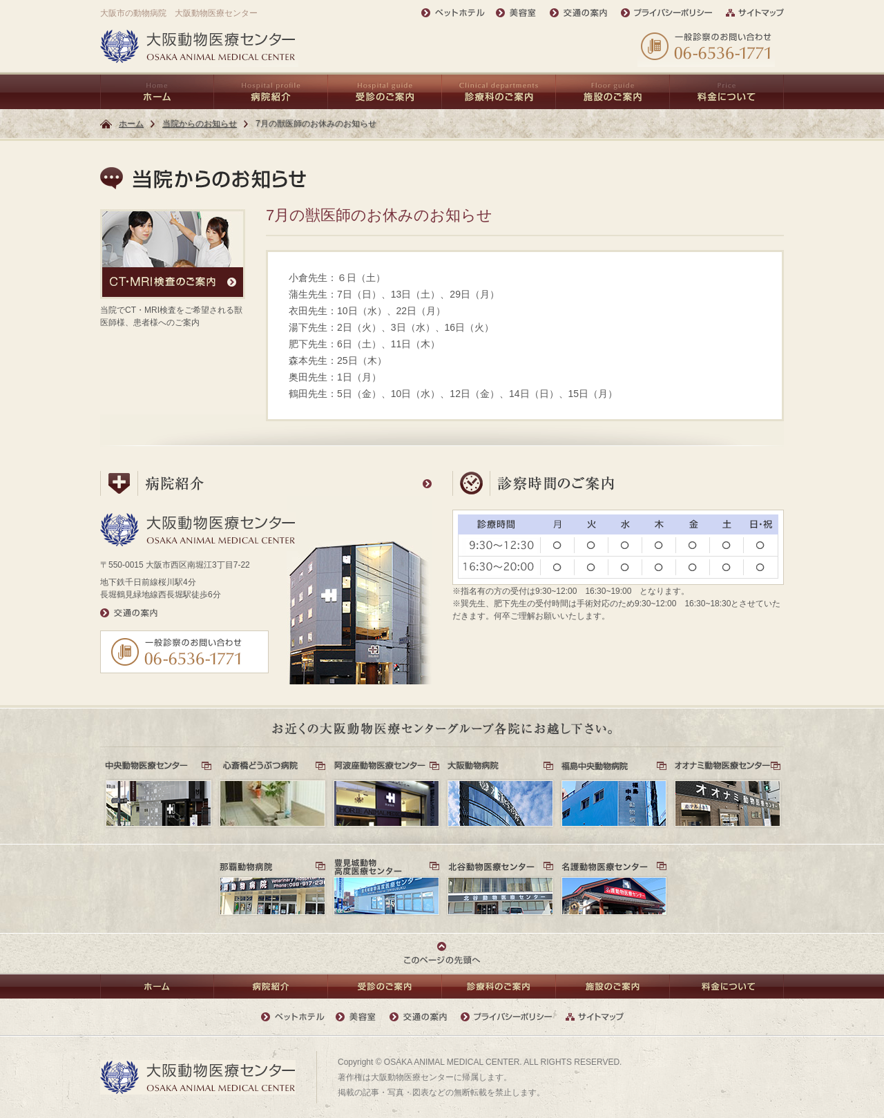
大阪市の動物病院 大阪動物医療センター (179, 13)
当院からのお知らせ (199, 123)
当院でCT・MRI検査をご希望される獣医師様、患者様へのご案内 (172, 268)
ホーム (131, 123)
